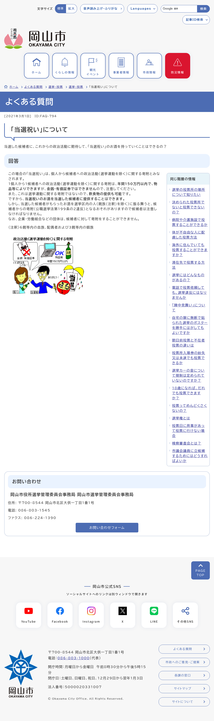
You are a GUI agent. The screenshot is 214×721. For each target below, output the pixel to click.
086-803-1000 (73, 658)
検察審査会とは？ (186, 443)
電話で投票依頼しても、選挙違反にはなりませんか (189, 292)
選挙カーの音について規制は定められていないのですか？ (188, 375)
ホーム (13, 86)
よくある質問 (33, 86)
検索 (203, 8)
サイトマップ (182, 688)
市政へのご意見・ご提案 (183, 662)
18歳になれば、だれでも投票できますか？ (188, 393)
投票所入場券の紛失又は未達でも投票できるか (188, 358)
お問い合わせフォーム (107, 527)
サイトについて (182, 701)
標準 (60, 8)
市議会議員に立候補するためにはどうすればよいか (190, 456)
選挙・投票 (55, 86)
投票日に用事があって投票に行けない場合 (188, 430)
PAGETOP (200, 573)
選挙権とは (181, 418)
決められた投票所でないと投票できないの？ (188, 207)
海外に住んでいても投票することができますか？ (190, 250)
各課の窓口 (183, 675)
